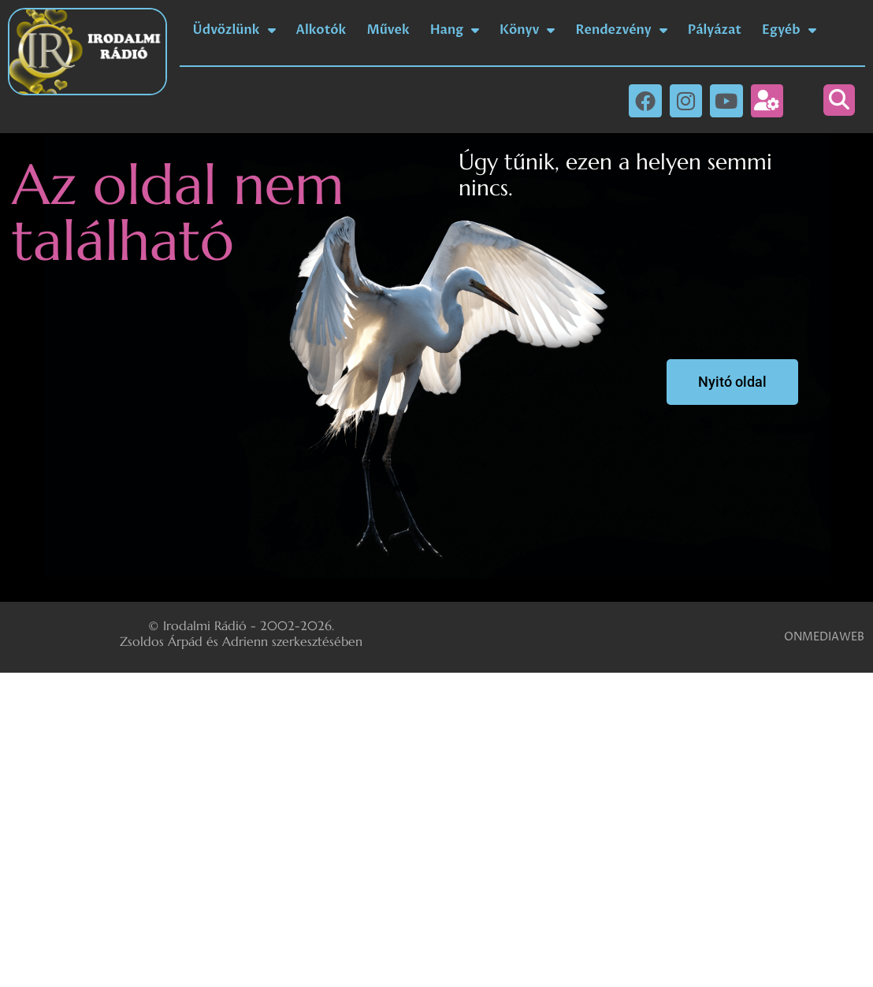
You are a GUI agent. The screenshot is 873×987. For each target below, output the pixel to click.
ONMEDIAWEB (824, 636)
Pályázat (714, 30)
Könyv (527, 30)
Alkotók (321, 30)
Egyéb (789, 30)
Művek (387, 30)
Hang (454, 30)
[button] (839, 100)
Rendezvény (621, 30)
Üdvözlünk (234, 30)
